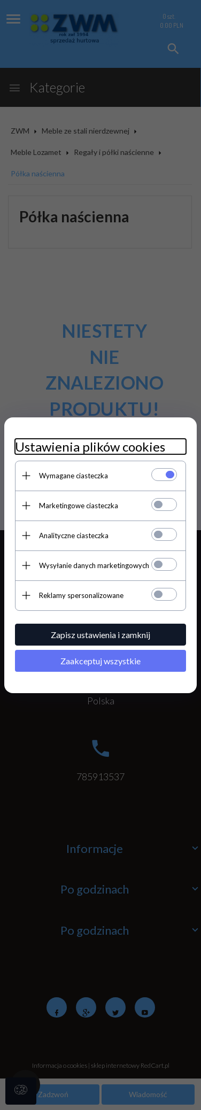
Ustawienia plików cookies (90, 446)
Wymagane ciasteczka (73, 475)
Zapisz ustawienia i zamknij (100, 635)
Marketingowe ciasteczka (78, 505)
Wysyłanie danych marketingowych (94, 565)
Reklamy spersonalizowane (81, 595)
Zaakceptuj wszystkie (100, 661)
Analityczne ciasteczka (74, 535)
